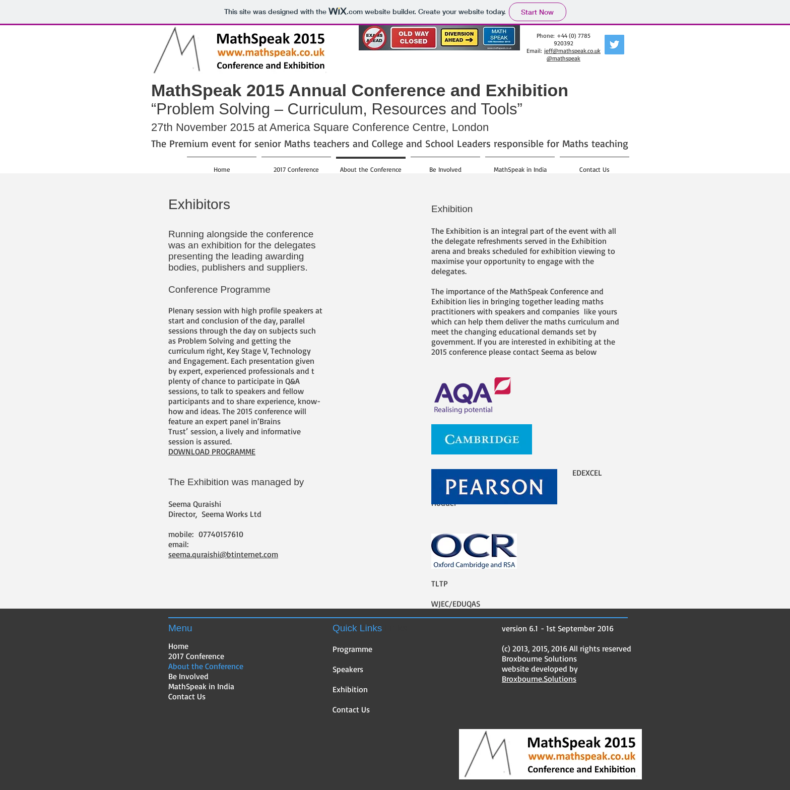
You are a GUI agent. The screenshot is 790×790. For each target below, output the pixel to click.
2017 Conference (196, 656)
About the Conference (205, 666)
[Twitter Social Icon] (614, 44)
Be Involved (188, 676)
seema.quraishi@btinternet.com (223, 554)
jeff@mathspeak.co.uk (572, 50)
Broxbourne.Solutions (539, 679)
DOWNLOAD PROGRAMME (211, 451)
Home (178, 646)
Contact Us (187, 696)
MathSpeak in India (201, 686)
